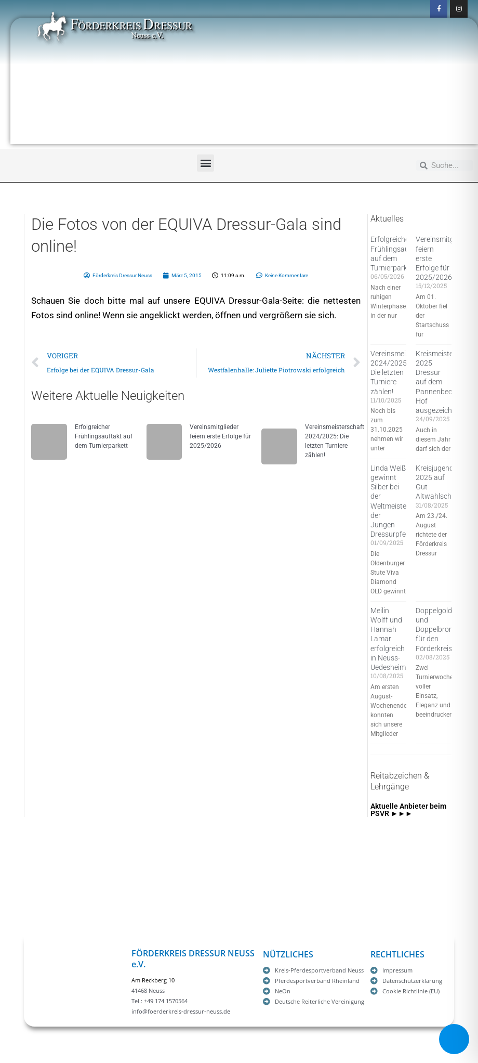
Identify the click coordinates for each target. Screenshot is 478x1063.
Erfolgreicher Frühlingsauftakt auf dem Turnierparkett (103, 436)
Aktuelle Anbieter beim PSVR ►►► (408, 810)
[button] (205, 163)
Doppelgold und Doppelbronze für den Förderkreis (438, 629)
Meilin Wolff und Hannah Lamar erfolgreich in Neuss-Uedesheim (388, 638)
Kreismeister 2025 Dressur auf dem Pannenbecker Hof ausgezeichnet (439, 381)
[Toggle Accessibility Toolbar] (454, 1039)
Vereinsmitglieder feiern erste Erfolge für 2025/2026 (220, 436)
